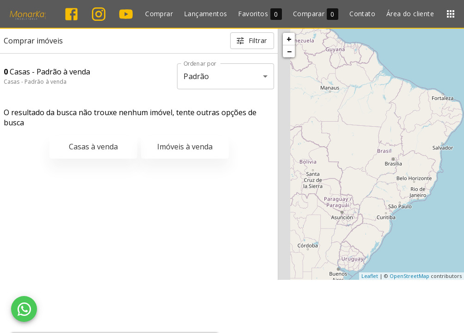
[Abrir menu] (451, 14)
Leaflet (369, 275)
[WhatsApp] (24, 309)
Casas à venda (93, 147)
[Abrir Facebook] (71, 14)
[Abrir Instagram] (99, 14)
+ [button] (289, 38)
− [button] (289, 51)
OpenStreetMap (409, 275)
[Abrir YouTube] (126, 14)
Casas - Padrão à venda (35, 82)
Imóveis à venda (185, 147)
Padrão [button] (196, 76)
